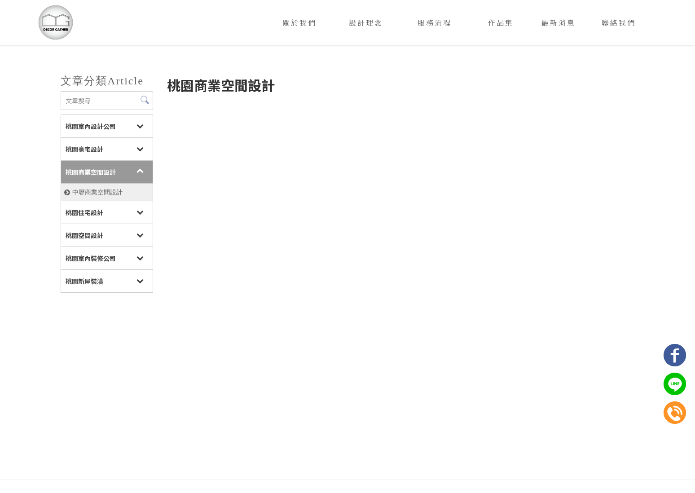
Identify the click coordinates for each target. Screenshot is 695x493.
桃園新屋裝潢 (84, 281)
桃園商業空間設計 (90, 171)
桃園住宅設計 (84, 212)
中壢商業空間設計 (97, 192)
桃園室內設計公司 (90, 126)
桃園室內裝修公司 (90, 258)
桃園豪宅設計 (84, 149)
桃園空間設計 (84, 235)
